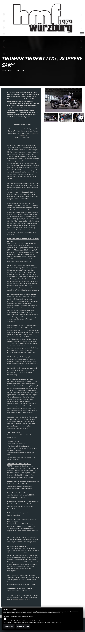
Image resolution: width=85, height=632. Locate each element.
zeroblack (4, 34)
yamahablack (4, 14)
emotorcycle (4, 41)
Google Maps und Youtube (11, 619)
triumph (4, 27)
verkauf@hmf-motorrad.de (21, 600)
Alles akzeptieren (23, 626)
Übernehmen (9, 626)
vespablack (4, 21)
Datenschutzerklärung (58, 612)
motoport (4, 47)
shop (4, 54)
